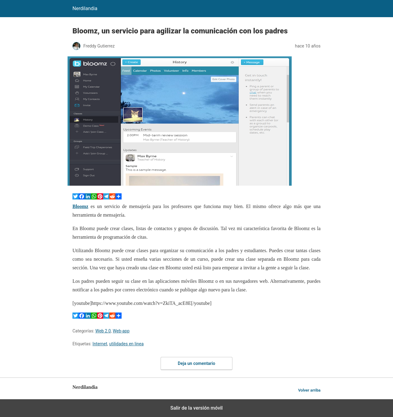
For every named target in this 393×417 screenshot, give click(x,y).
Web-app (121, 330)
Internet (99, 343)
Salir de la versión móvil (196, 408)
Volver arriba (309, 390)
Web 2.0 (103, 330)
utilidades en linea (126, 343)
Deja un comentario (196, 363)
